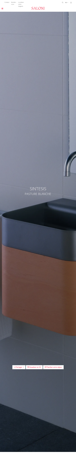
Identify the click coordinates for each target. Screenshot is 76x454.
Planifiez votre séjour (53, 367)
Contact (6, 2)
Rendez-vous (13, 3)
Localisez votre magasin (21, 4)
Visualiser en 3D (34, 367)
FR (66, 2)
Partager (18, 367)
